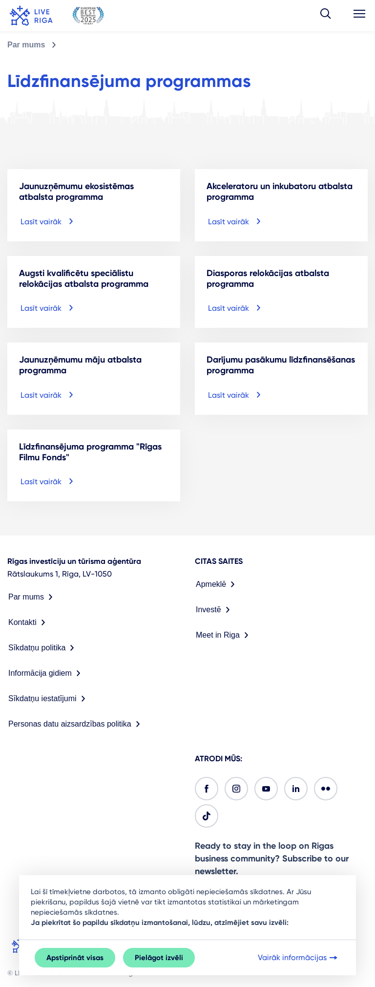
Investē (215, 610)
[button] (325, 15)
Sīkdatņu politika (43, 648)
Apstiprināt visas (75, 957)
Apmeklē (217, 584)
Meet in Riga (224, 635)
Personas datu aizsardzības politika (76, 724)
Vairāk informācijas (298, 958)
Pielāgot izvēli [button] (159, 957)
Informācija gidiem (46, 673)
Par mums (26, 45)
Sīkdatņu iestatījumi (48, 699)
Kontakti (28, 622)
